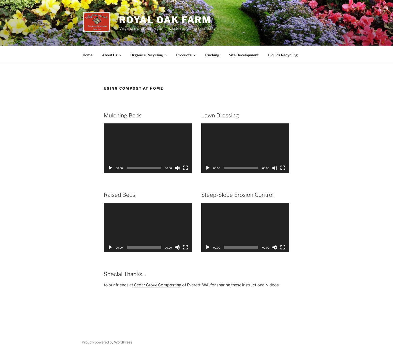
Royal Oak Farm (165, 19)
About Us (112, 55)
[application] (148, 148)
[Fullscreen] (185, 167)
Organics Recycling (149, 55)
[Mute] (177, 167)
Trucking (212, 55)
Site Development (244, 55)
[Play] (110, 167)
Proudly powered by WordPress (107, 342)
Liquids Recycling (283, 55)
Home (87, 55)
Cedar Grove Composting (157, 285)
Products (186, 55)
